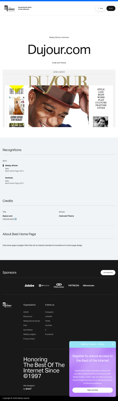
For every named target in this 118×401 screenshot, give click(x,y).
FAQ (25, 325)
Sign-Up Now (92, 390)
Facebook (49, 334)
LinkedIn (48, 316)
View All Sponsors (108, 272)
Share (111, 8)
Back (100, 8)
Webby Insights (29, 334)
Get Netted (27, 330)
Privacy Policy (29, 339)
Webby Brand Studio (31, 321)
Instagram (49, 312)
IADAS (26, 312)
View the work (8, 219)
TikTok (47, 321)
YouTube (48, 325)
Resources (27, 316)
